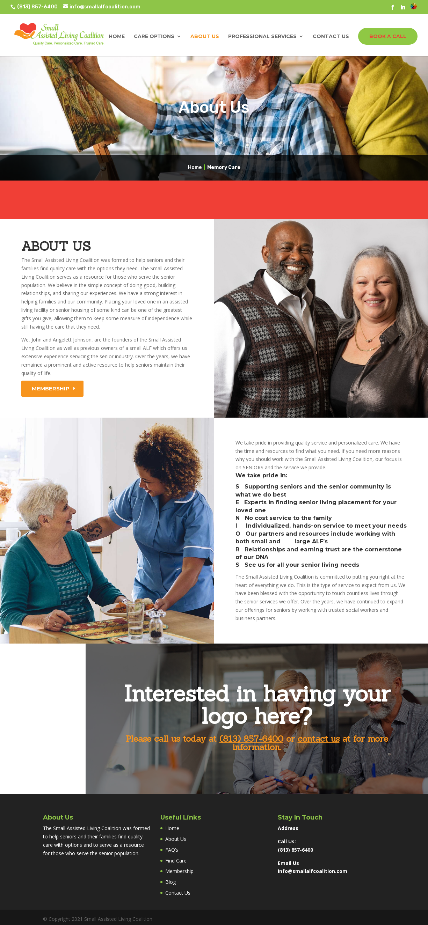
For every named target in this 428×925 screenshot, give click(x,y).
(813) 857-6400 (37, 7)
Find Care (176, 860)
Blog (170, 882)
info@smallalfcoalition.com (312, 871)
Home (117, 36)
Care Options (154, 36)
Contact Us (331, 36)
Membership (51, 388)
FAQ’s (171, 849)
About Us (204, 36)
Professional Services (262, 36)
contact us (319, 738)
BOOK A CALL (387, 36)
